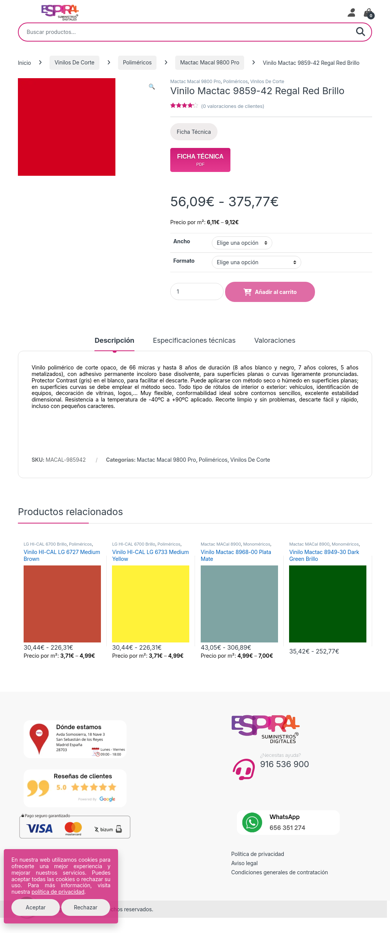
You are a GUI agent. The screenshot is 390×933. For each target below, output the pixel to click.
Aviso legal (244, 863)
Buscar (360, 32)
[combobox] (184, 32)
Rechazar (86, 907)
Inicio (24, 62)
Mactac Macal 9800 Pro (209, 62)
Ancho (181, 241)
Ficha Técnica (194, 131)
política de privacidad (58, 891)
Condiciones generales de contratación (279, 872)
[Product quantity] (197, 291)
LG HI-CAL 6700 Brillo (45, 544)
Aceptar (36, 907)
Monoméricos (256, 544)
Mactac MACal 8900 (221, 544)
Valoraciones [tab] (275, 340)
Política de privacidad (257, 854)
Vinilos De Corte (74, 62)
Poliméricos (137, 62)
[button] (152, 86)
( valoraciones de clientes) (232, 106)
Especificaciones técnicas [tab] (194, 340)
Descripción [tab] (114, 340)
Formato (184, 260)
